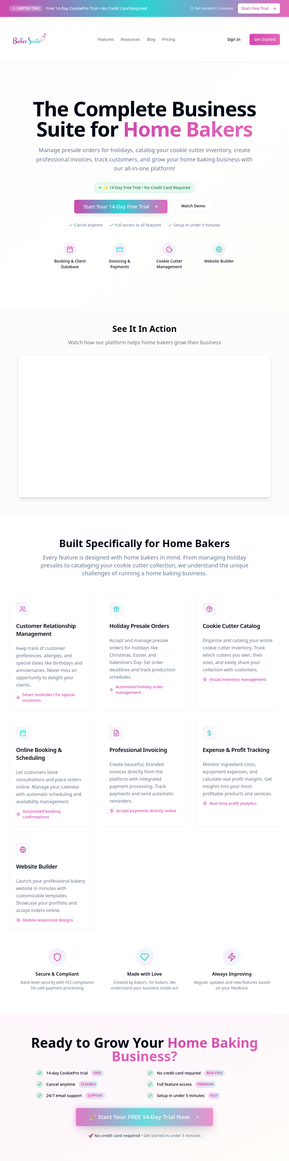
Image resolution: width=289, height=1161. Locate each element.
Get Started (264, 39)
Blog (151, 39)
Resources (130, 39)
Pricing (168, 39)
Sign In (233, 39)
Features (106, 39)
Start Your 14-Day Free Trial (120, 206)
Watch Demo (193, 205)
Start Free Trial (259, 8)
